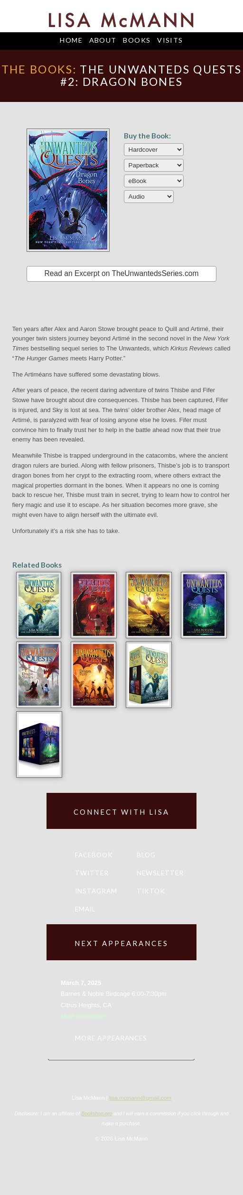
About (103, 40)
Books (136, 40)
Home (71, 40)
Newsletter (160, 873)
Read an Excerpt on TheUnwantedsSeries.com (122, 273)
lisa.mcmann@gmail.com (140, 1097)
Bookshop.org (96, 1113)
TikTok (151, 891)
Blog (146, 855)
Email (85, 909)
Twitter (92, 873)
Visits (170, 40)
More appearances (111, 1038)
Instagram (96, 891)
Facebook (94, 855)
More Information (84, 1016)
